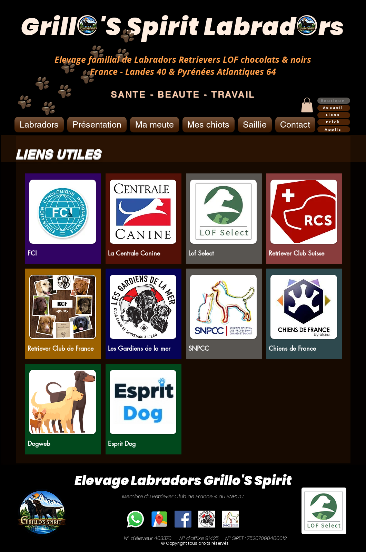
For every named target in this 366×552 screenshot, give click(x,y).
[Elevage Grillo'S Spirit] (159, 519)
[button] (307, 105)
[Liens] (333, 115)
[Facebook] (183, 519)
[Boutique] (333, 101)
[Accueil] (333, 108)
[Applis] (333, 129)
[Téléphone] (135, 519)
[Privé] (333, 122)
